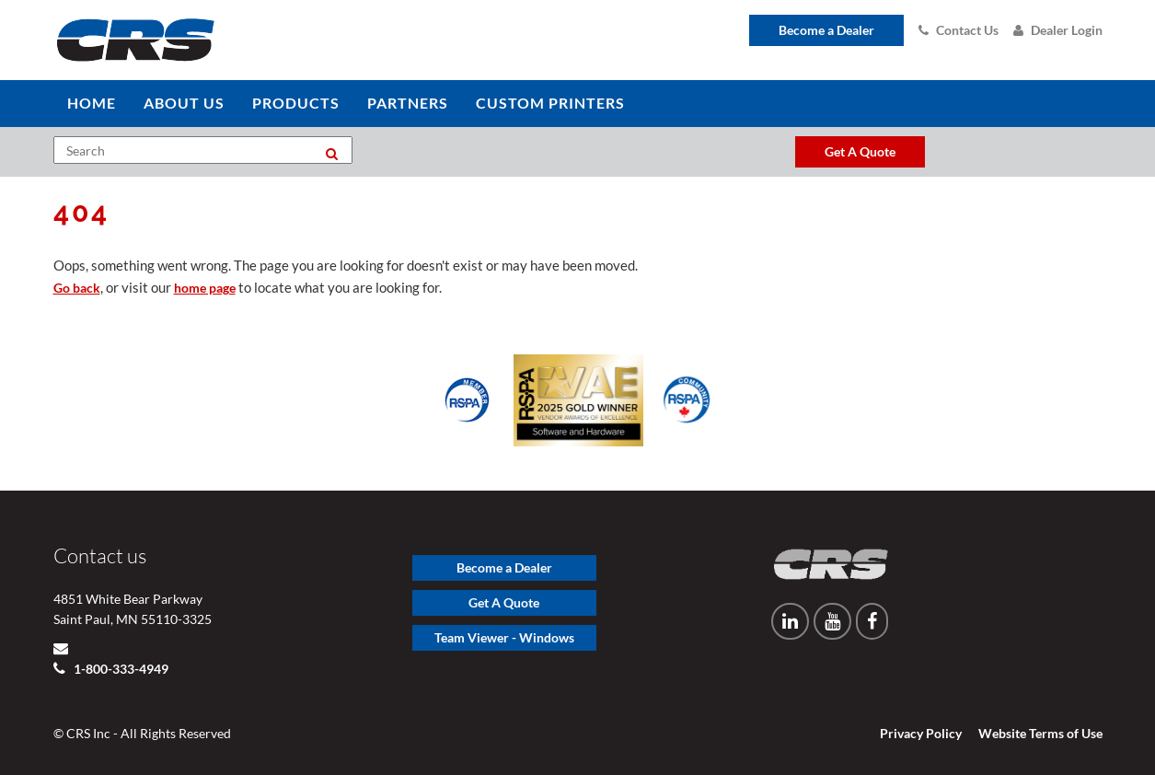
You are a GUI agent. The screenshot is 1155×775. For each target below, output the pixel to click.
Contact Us (958, 30)
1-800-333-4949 (119, 669)
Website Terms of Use (1040, 733)
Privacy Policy (921, 733)
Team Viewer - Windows (504, 637)
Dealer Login (1058, 30)
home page (205, 287)
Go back (76, 287)
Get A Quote (503, 602)
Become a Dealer (826, 30)
